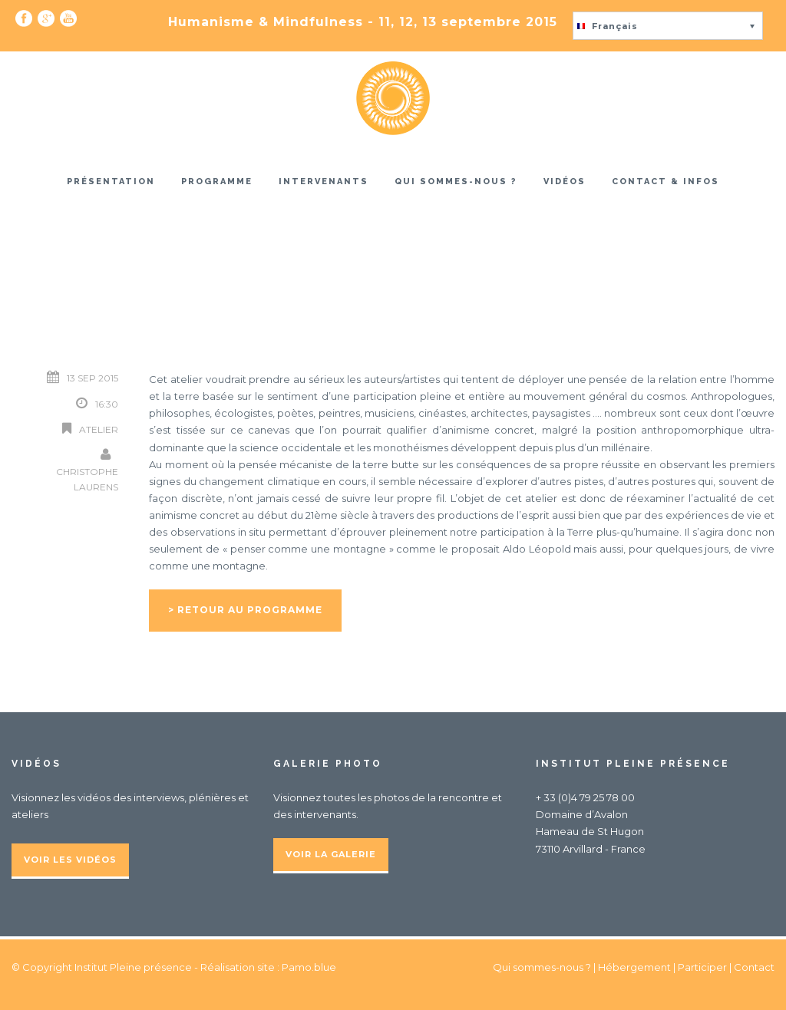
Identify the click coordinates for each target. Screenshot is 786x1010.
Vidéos (564, 181)
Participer (702, 967)
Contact (754, 967)
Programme (217, 181)
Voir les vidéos (70, 859)
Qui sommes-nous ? (456, 181)
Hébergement (634, 967)
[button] (668, 26)
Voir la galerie (331, 854)
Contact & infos (665, 181)
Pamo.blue (309, 967)
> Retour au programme (245, 610)
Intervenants (323, 181)
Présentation (111, 181)
